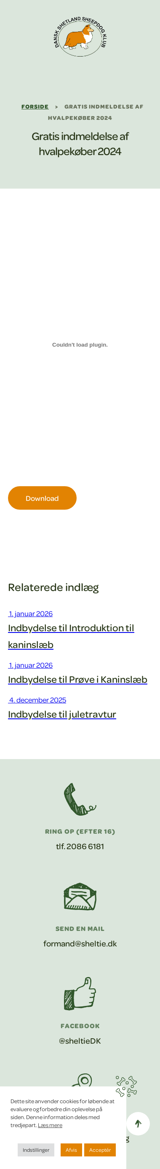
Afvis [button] (71, 1149)
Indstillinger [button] (36, 1149)
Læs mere (50, 1124)
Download (42, 498)
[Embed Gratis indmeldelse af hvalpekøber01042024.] (80, 344)
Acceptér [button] (100, 1149)
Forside (35, 106)
